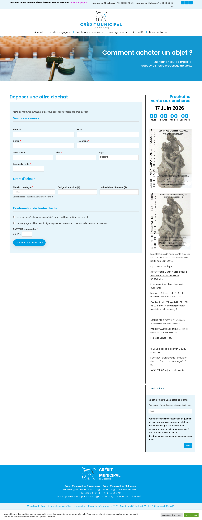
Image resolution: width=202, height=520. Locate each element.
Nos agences (118, 32)
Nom (80, 129)
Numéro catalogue (23, 187)
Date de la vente (22, 164)
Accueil (38, 32)
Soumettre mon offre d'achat (29, 242)
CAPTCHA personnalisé (25, 229)
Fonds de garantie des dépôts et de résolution (63, 506)
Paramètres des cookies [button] (171, 515)
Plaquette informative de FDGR (103, 506)
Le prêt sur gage (60, 32)
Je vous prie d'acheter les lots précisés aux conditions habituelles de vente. (53, 217)
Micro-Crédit (33, 506)
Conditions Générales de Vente (135, 506)
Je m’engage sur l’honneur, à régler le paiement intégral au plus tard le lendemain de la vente (61, 223)
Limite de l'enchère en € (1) (114, 187)
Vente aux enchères (90, 32)
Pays (101, 152)
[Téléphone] (108, 145)
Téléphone (83, 141)
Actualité (138, 32)
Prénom (17, 129)
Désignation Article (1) (69, 187)
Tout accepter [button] (191, 515)
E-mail (17, 141)
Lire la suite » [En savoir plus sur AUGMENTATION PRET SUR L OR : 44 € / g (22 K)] (157, 388)
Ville (59, 152)
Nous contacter (158, 32)
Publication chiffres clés (163, 506)
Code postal (19, 152)
